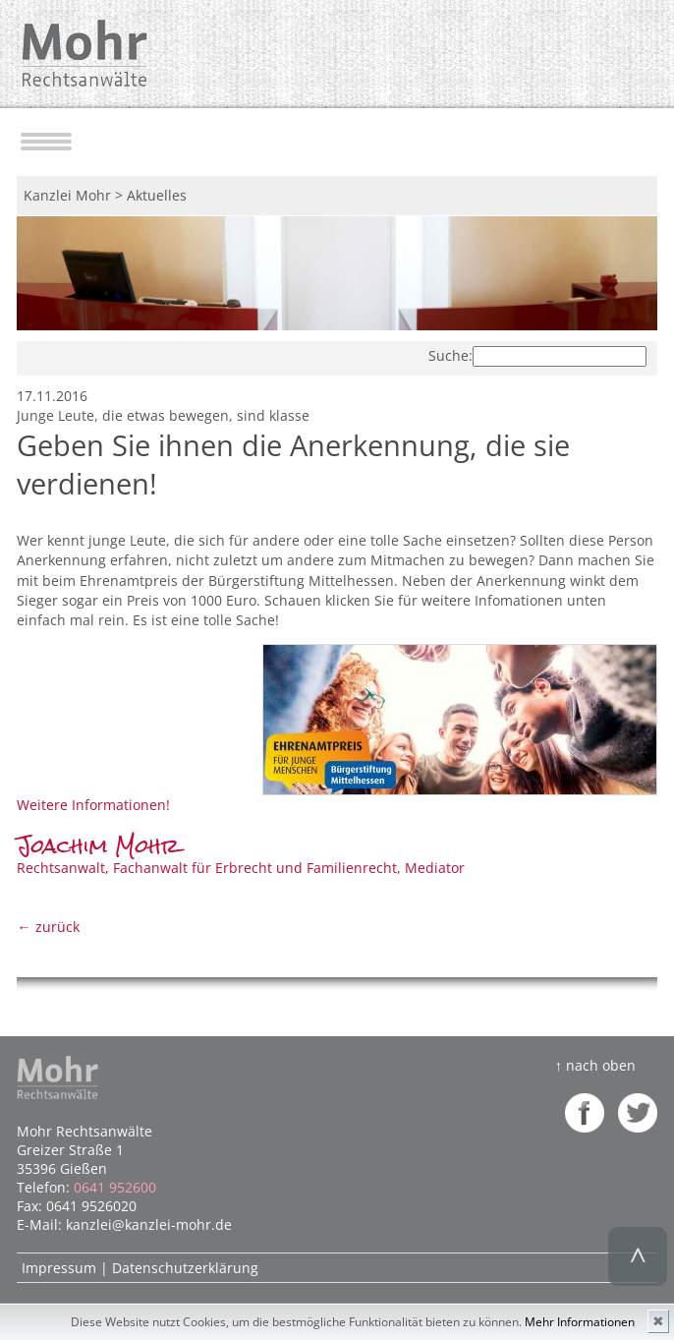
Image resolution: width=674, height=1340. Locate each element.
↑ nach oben (595, 1065)
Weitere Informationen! (93, 804)
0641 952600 (115, 1187)
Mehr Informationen (580, 1321)
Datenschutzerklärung (185, 1267)
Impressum (59, 1267)
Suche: (450, 355)
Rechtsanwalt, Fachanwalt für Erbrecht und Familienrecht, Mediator (241, 858)
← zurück (48, 926)
